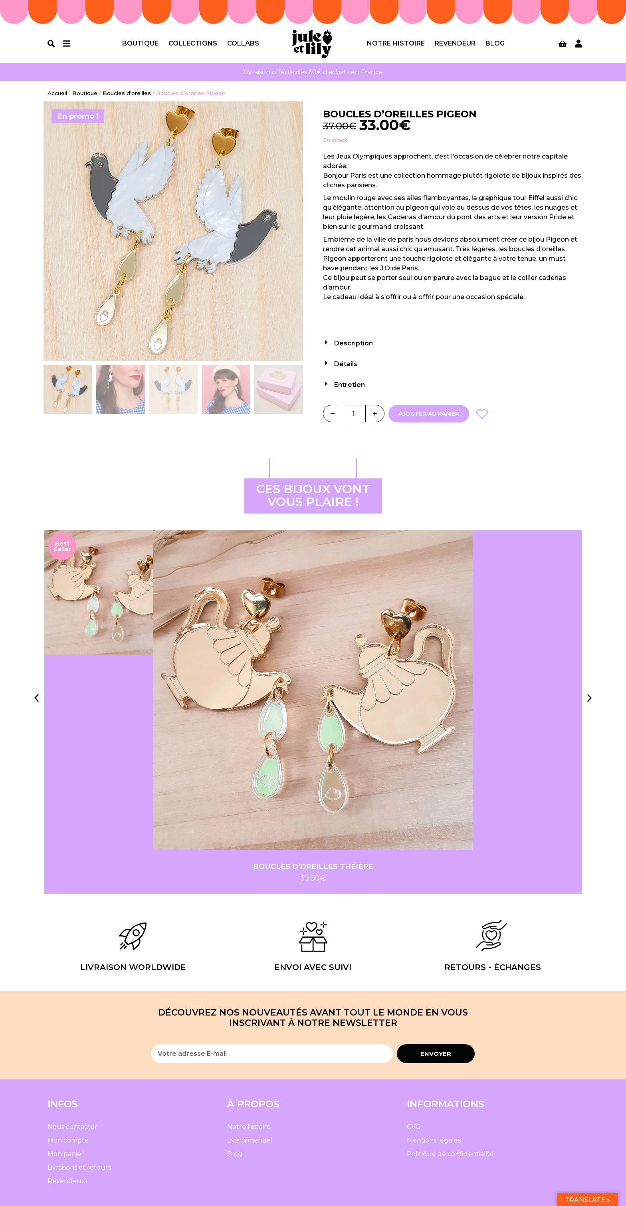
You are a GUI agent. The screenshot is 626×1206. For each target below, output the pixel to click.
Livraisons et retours (79, 1167)
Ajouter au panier (428, 413)
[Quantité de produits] (353, 413)
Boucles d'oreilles (127, 93)
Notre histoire (396, 43)
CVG (414, 1127)
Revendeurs (67, 1181)
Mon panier (66, 1154)
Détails (345, 364)
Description (353, 343)
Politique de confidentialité (450, 1154)
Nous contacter (72, 1127)
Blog (495, 43)
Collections (192, 43)
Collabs (243, 43)
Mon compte (68, 1140)
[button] (452, 341)
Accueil (57, 93)
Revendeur (455, 43)
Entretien (349, 385)
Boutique (140, 43)
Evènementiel (249, 1140)
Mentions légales (434, 1140)
